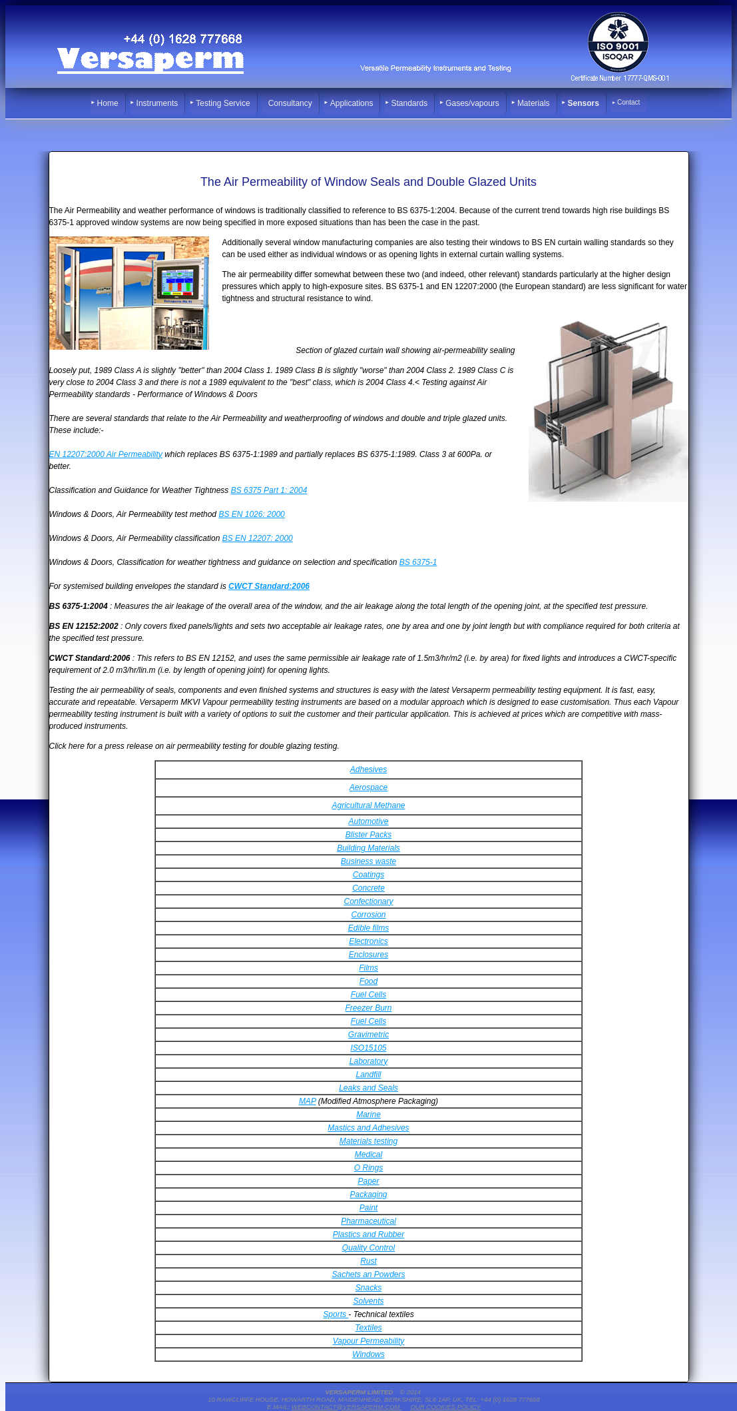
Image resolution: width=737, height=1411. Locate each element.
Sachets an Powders (368, 1274)
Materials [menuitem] (533, 103)
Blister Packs (368, 834)
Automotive (368, 821)
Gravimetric (368, 1034)
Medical (368, 1154)
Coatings (368, 874)
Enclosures (368, 954)
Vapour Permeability (369, 1341)
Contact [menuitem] (628, 102)
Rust (368, 1261)
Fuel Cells (368, 994)
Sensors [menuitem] (583, 103)
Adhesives (368, 769)
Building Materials (368, 848)
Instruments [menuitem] (157, 103)
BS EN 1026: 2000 (251, 514)
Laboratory (368, 1061)
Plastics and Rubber (368, 1234)
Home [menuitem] (108, 103)
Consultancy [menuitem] (290, 103)
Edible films (368, 928)
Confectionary (368, 901)
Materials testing (368, 1141)
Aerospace (368, 787)
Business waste (368, 861)
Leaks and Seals (368, 1088)
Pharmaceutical (368, 1221)
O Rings (368, 1168)
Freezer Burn (368, 1008)
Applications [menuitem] (351, 103)
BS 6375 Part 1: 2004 (269, 490)
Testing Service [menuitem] (223, 103)
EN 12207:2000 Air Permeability (105, 454)
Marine (368, 1114)
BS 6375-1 (418, 562)
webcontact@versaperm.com (346, 1406)
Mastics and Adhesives (368, 1128)
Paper (368, 1181)
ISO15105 (368, 1048)
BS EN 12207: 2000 (257, 538)
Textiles (368, 1327)
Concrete (368, 888)
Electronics (368, 941)
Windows (368, 1354)
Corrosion (368, 914)
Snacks (368, 1287)
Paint (368, 1207)
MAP (307, 1101)
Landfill (368, 1074)
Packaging (368, 1194)
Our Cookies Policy (445, 1406)
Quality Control (368, 1247)
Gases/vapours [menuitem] (472, 103)
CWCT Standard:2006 (269, 586)
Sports (335, 1314)
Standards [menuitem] (409, 103)
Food (368, 981)
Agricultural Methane (368, 805)
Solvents (368, 1301)
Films (368, 968)
